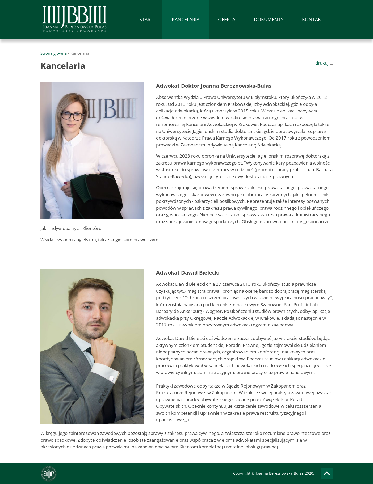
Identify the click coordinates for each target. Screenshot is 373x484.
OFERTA (226, 19)
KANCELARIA (185, 19)
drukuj (324, 63)
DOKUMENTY (268, 19)
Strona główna (53, 53)
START (146, 19)
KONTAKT (313, 19)
